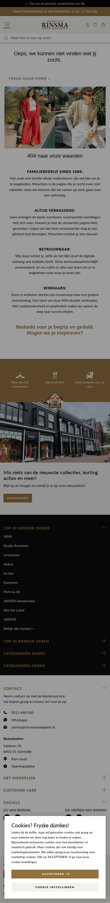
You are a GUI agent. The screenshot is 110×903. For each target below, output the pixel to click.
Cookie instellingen (55, 887)
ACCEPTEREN (56, 874)
